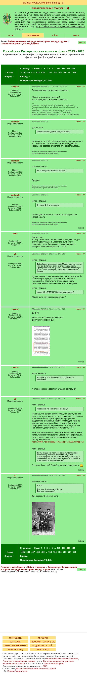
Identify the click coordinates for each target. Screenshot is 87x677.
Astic (15, 234)
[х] (63, 2)
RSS (45, 666)
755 (60, 72)
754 (55, 72)
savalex (15, 87)
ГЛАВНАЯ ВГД (15, 649)
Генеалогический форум (13, 567)
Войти (55, 35)
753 (50, 72)
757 (69, 72)
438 (38, 72)
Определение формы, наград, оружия (20, 44)
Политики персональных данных (19, 661)
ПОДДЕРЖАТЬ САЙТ (43, 645)
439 (43, 72)
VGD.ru (11, 35)
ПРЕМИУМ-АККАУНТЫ (15, 645)
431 (58, 68)
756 (64, 72)
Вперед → (10, 76)
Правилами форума (54, 663)
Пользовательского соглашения (62, 658)
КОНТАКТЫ (15, 641)
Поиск (76, 35)
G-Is (50, 80)
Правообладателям (17, 671)
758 (74, 72)
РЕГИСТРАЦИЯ (33, 35)
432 (63, 68)
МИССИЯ (43, 638)
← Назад (8, 72)
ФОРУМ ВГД (43, 649)
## (84, 86)
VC (45, 80)
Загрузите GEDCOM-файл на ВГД (41, 2)
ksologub (38, 80)
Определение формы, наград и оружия (47, 41)
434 (73, 68)
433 (68, 68)
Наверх (78, 86)
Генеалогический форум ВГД (49, 8)
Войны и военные (17, 41)
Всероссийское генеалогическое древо (36, 668)
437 (33, 72)
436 (28, 72)
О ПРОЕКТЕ (15, 638)
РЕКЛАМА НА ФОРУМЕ (43, 641)
